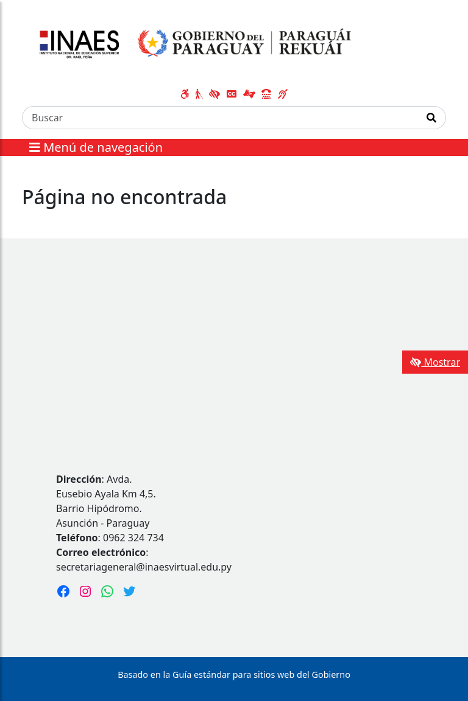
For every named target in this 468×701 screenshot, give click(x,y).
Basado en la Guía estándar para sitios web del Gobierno (234, 674)
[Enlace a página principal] (191, 44)
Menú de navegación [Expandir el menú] (96, 147)
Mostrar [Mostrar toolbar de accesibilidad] (435, 362)
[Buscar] (220, 117)
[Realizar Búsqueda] (431, 117)
